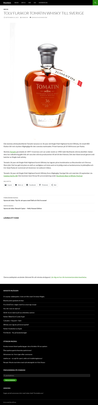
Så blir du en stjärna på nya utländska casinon (19, 313)
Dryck (23, 2)
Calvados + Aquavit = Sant (12, 321)
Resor (16, 2)
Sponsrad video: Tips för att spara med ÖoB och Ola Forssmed (49, 198)
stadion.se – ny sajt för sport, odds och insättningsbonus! (22, 358)
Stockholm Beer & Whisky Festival (69, 176)
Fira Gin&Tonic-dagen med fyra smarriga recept (19, 305)
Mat (29, 2)
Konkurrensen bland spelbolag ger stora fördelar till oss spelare (25, 346)
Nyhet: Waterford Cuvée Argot (14, 317)
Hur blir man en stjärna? (11, 309)
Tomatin (13, 152)
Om (35, 2)
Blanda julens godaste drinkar (13, 300)
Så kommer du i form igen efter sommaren (17, 354)
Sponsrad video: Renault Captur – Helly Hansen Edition (49, 206)
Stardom (7, 2)
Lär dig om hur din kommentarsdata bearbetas (68, 277)
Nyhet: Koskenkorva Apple (12, 329)
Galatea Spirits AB (11, 176)
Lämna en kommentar (39, 17)
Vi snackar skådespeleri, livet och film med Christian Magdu (23, 296)
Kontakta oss (43, 2)
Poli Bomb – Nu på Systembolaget (15, 333)
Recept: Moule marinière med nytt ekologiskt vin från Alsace (24, 362)
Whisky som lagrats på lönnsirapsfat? (16, 325)
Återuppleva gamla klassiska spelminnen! (17, 350)
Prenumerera (10, 380)
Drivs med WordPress (9, 402)
